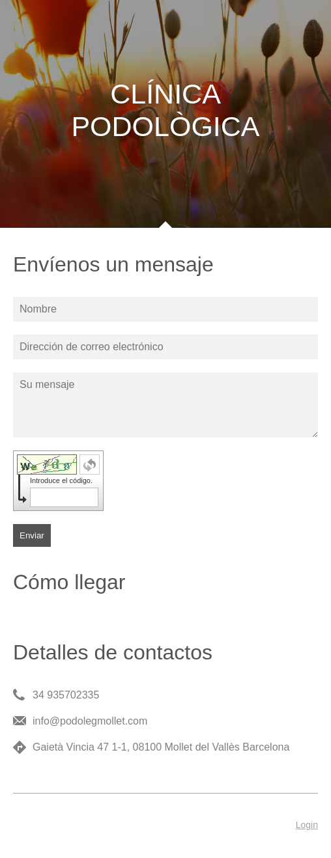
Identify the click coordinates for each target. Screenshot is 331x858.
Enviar (32, 535)
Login (307, 825)
